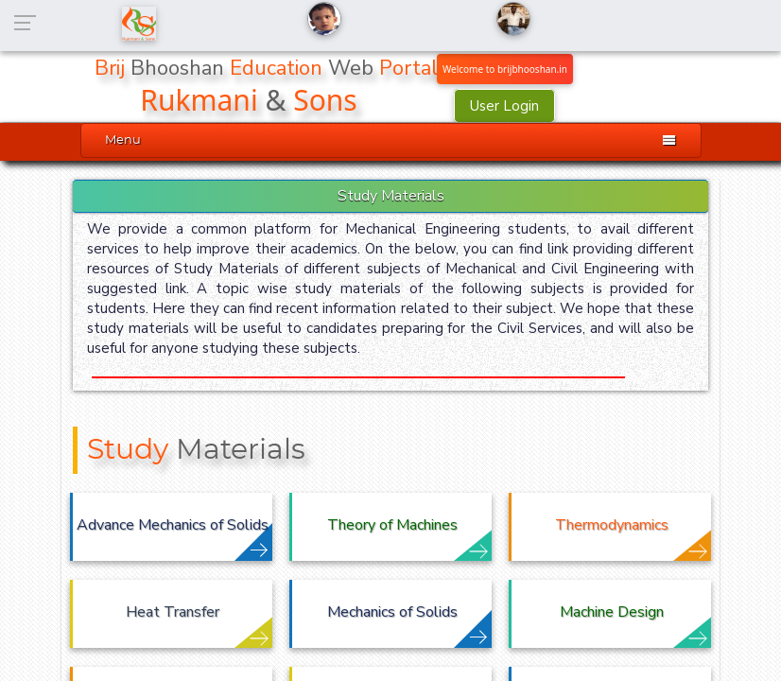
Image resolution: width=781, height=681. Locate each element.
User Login (504, 105)
